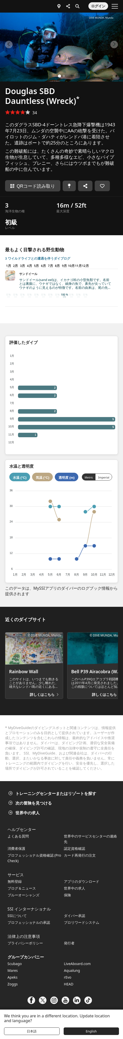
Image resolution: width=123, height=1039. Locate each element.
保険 (67, 895)
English (91, 1031)
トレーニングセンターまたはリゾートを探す (52, 793)
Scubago (15, 963)
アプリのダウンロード (81, 881)
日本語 (32, 1031)
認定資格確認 (74, 848)
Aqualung (72, 970)
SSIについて (17, 915)
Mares (13, 970)
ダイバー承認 (74, 915)
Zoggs (13, 984)
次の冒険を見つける (30, 803)
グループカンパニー (26, 957)
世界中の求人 (24, 813)
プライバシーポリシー (25, 943)
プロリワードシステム (81, 922)
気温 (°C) (43, 477)
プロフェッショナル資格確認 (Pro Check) (34, 858)
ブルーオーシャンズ (23, 895)
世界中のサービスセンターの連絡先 (90, 839)
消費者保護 (16, 848)
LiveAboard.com (77, 963)
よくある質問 (18, 836)
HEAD (68, 984)
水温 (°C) (20, 477)
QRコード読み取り (32, 186)
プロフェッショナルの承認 (29, 922)
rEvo (67, 977)
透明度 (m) (67, 477)
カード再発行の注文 (80, 855)
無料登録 (15, 881)
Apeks (13, 977)
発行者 (69, 943)
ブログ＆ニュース (22, 888)
